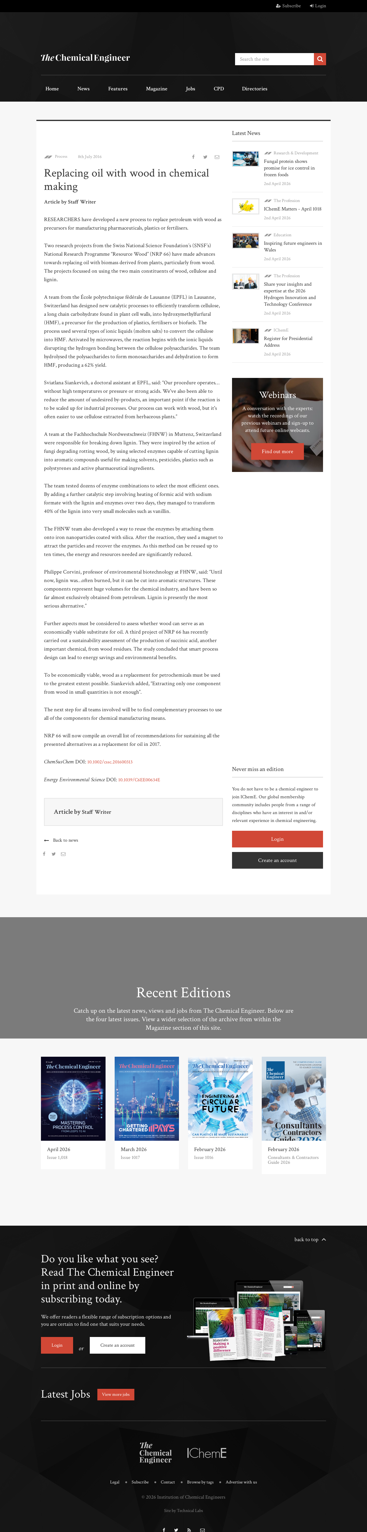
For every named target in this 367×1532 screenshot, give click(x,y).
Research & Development (296, 149)
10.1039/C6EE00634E (141, 776)
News (72, 88)
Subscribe (288, 6)
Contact (166, 1472)
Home (48, 88)
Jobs (157, 88)
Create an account (277, 850)
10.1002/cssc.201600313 (112, 758)
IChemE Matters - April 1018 (292, 199)
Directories (205, 88)
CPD (176, 88)
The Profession (287, 190)
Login (318, 6)
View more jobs (119, 1385)
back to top (306, 1236)
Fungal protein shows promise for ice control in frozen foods (293, 161)
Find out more (278, 441)
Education (282, 224)
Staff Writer (99, 808)
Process (62, 153)
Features (98, 88)
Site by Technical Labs (183, 1500)
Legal (109, 1472)
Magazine (131, 88)
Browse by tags (201, 1472)
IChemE (281, 320)
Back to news (66, 836)
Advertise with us (246, 1472)
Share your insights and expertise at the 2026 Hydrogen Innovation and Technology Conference (288, 284)
